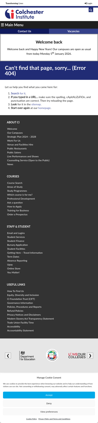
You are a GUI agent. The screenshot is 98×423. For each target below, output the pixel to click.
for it (18, 93)
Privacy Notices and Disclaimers (24, 314)
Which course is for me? (19, 194)
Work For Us (13, 140)
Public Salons (14, 152)
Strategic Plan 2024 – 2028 (21, 136)
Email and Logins (16, 232)
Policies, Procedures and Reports (24, 306)
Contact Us (24, 31)
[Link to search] (91, 10)
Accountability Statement (20, 330)
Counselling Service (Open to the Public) (28, 160)
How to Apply (14, 206)
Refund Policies (15, 310)
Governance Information (20, 302)
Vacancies (73, 31)
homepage (44, 108)
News (10, 164)
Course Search (14, 182)
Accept (49, 395)
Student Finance (15, 240)
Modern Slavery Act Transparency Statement (30, 318)
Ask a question (15, 202)
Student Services (16, 236)
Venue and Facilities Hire (20, 144)
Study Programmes (17, 190)
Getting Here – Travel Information (25, 252)
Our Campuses (15, 132)
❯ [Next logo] (90, 355)
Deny (49, 403)
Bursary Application (17, 244)
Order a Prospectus (17, 214)
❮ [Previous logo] (7, 355)
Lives (14, 3)
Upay (10, 264)
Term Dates (13, 256)
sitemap (36, 104)
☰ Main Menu (12, 25)
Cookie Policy (31, 419)
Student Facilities (16, 248)
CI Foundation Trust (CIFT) (21, 298)
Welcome (12, 128)
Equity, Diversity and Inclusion (23, 294)
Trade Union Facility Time (20, 322)
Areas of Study (14, 186)
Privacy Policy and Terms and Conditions (54, 419)
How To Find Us (15, 291)
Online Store (13, 268)
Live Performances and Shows (23, 156)
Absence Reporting (17, 260)
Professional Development (21, 198)
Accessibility (13, 326)
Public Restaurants (17, 148)
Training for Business (18, 210)
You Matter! (13, 272)
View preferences (49, 411)
